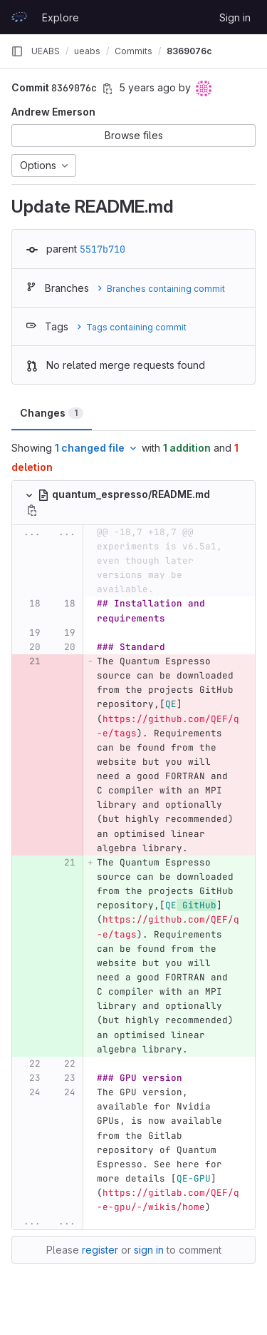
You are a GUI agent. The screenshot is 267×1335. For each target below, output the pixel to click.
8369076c (189, 51)
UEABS (45, 51)
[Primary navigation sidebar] (17, 51)
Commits (133, 51)
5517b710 (102, 249)
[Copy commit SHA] (107, 88)
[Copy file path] (32, 510)
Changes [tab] (51, 413)
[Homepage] (19, 17)
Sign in (235, 17)
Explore (60, 17)
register (100, 1250)
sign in (149, 1250)
